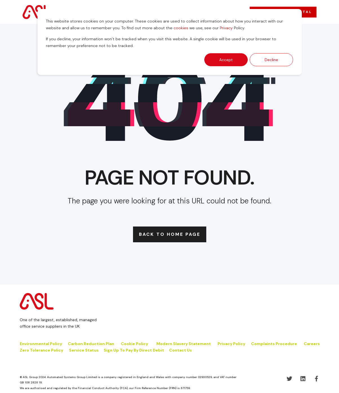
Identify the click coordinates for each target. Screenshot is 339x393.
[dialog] (169, 42)
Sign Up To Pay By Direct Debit (134, 350)
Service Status (84, 350)
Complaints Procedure (274, 343)
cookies (181, 27)
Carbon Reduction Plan (91, 343)
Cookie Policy (135, 343)
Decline (271, 59)
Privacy (226, 27)
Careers (312, 343)
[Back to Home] (37, 12)
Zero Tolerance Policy (41, 350)
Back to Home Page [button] (169, 234)
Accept (226, 59)
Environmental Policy (41, 343)
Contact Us (180, 350)
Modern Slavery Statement (183, 343)
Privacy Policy (231, 343)
